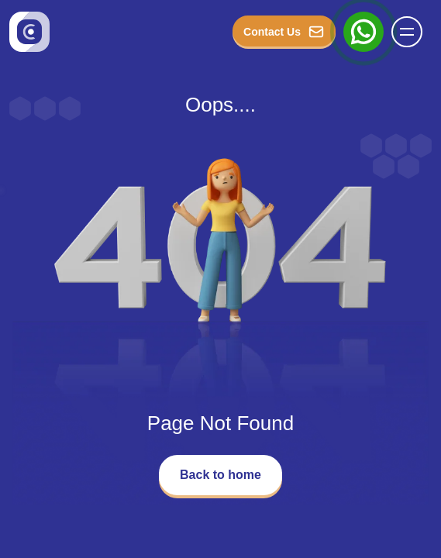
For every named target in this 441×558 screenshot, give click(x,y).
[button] (406, 31)
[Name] (411, 32)
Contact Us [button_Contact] (284, 31)
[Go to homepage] (29, 32)
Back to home (220, 474)
